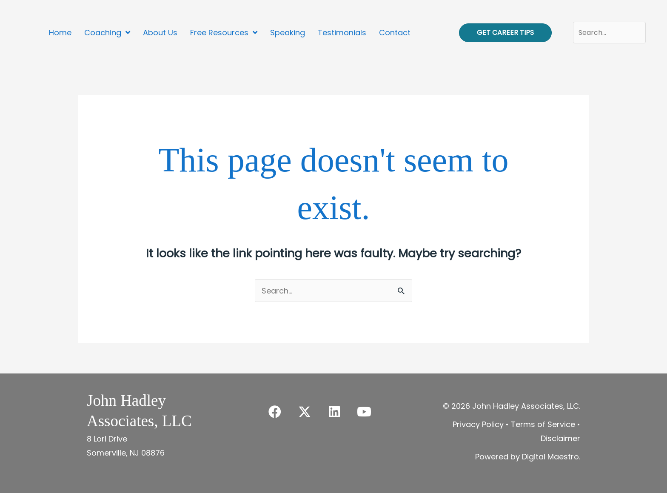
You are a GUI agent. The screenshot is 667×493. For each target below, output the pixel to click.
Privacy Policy (478, 424)
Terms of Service (543, 424)
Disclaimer (560, 438)
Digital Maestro (550, 456)
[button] (275, 412)
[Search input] (609, 32)
